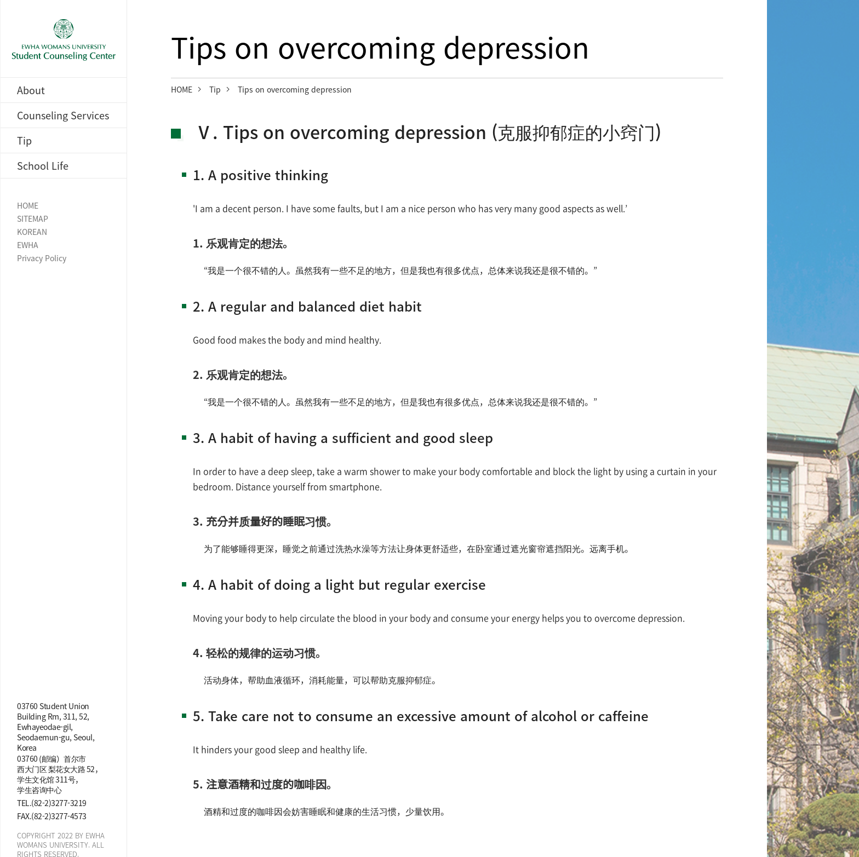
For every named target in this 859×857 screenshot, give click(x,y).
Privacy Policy (41, 258)
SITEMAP (32, 219)
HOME (27, 205)
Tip (215, 89)
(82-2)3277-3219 (59, 802)
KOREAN (32, 232)
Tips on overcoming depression (295, 89)
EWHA (27, 245)
